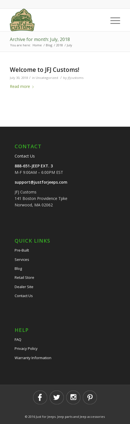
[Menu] (112, 20)
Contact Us (25, 156)
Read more (23, 86)
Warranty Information (33, 357)
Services (22, 259)
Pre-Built (22, 250)
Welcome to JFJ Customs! (44, 70)
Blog (18, 268)
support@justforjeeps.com (41, 182)
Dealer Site (24, 286)
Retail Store (24, 277)
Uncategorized (47, 78)
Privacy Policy (26, 348)
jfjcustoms (75, 78)
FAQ (18, 339)
